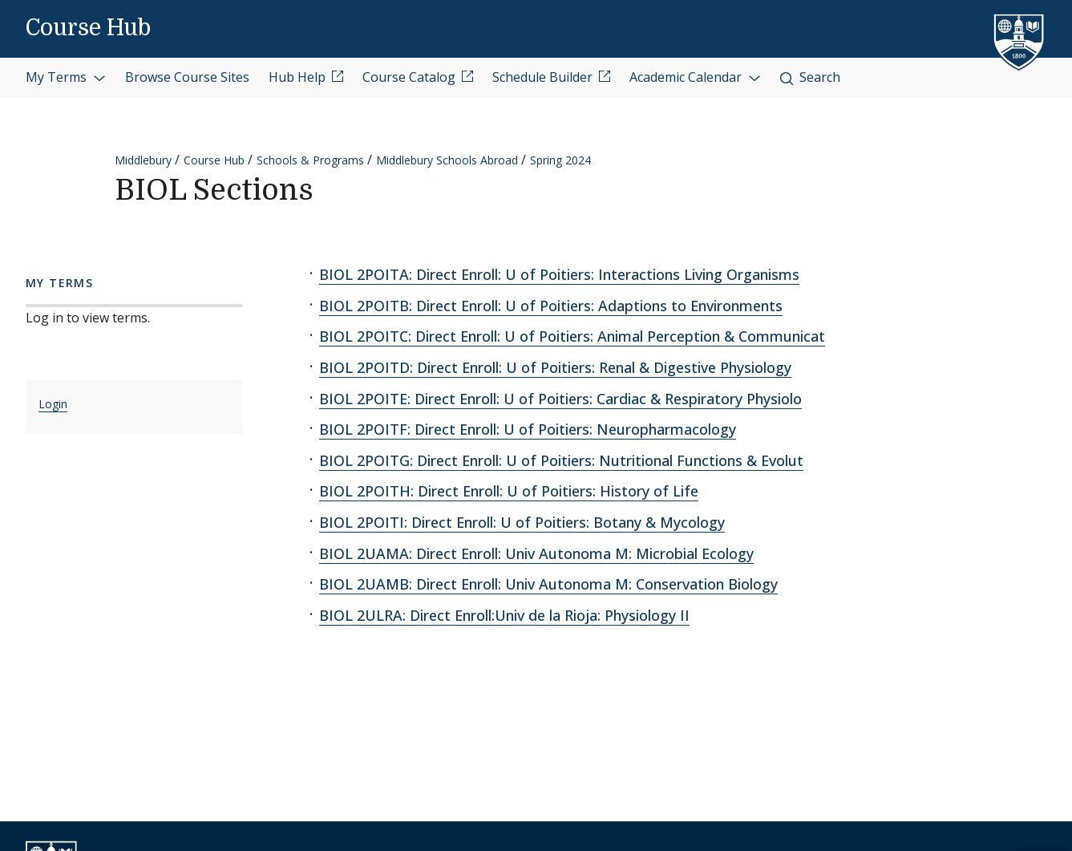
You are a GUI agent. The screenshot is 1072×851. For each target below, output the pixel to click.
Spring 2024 (560, 160)
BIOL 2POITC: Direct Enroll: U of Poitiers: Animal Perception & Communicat (572, 336)
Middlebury (143, 160)
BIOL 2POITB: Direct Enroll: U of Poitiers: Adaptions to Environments (551, 305)
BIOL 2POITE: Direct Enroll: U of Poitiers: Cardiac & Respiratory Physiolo (560, 398)
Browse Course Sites (187, 77)
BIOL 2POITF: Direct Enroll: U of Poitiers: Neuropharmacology (527, 429)
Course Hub (88, 28)
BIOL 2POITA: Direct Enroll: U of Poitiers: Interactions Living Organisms (559, 274)
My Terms (66, 77)
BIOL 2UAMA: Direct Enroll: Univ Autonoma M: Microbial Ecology (536, 553)
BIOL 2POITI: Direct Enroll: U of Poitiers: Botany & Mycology (522, 522)
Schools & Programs (310, 160)
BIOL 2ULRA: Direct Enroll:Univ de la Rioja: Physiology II (504, 615)
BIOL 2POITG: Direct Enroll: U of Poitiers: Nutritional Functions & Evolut (561, 460)
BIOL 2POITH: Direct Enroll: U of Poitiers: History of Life (508, 490)
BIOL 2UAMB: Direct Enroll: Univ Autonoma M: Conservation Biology (548, 584)
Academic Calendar (695, 77)
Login (52, 403)
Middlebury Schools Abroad (447, 160)
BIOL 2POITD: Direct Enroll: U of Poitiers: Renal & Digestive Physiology (555, 367)
